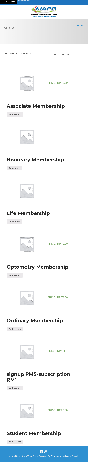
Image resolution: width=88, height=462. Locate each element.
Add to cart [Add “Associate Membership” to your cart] (15, 114)
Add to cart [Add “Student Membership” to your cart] (15, 442)
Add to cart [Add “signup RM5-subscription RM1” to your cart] (15, 388)
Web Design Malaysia (61, 456)
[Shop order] (67, 54)
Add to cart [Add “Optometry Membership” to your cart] (15, 275)
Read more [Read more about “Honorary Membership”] (14, 168)
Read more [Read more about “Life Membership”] (14, 221)
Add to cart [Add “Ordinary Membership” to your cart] (15, 329)
